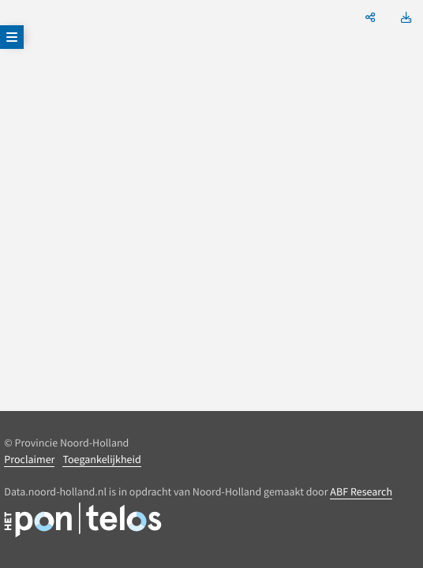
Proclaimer (29, 459)
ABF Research (361, 491)
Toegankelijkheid (101, 459)
